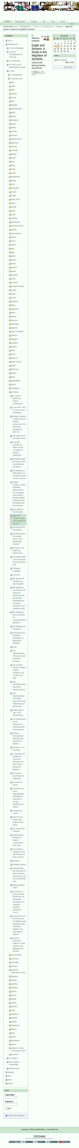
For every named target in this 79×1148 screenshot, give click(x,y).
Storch (14, 995)
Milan (13, 313)
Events (62, 21)
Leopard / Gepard (18, 286)
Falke (14, 169)
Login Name (9, 1095)
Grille (13, 214)
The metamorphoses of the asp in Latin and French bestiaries (19, 656)
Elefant (14, 154)
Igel (13, 252)
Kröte (13, 279)
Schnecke (15, 959)
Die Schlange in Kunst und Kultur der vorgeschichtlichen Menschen (19, 617)
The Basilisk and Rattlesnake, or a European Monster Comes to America (19, 474)
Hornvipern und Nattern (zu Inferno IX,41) (18, 550)
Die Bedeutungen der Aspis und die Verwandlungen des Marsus (19, 463)
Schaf (14, 384)
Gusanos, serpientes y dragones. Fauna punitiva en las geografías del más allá (19, 944)
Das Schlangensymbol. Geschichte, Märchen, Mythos (19, 685)
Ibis (13, 248)
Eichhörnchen (16, 139)
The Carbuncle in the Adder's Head (19, 437)
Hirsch (14, 237)
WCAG (27, 1142)
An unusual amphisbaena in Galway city (18, 775)
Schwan (14, 966)
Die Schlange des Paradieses (19, 627)
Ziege (14, 1044)
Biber (13, 112)
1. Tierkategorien (16, 75)
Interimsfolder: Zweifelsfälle (14, 1063)
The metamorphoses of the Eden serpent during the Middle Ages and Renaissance (19, 699)
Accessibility (63, 1)
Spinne (14, 991)
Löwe (13, 294)
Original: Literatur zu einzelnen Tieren (19, 1049)
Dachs (14, 124)
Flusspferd (15, 188)
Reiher (14, 373)
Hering (14, 229)
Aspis (15, 647)
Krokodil (14, 275)
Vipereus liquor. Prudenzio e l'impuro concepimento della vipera (18, 840)
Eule (13, 165)
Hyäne (14, 245)
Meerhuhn (15, 309)
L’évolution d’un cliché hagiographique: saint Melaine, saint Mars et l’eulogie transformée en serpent (18, 798)
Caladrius (15, 120)
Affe (13, 90)
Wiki (44, 21)
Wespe (14, 1022)
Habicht (14, 218)
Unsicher (15, 1054)
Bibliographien (20, 21)
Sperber (14, 984)
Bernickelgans (17, 109)
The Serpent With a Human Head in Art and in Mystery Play (19, 561)
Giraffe (14, 207)
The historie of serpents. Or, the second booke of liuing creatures (19, 853)
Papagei (14, 339)
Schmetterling (16, 955)
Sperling (14, 987)
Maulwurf (15, 301)
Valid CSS (52, 1142)
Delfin (14, 127)
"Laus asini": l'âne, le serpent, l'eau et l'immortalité (19, 409)
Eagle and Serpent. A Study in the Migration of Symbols (19, 519)
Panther (14, 335)
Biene (14, 116)
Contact (72, 1)
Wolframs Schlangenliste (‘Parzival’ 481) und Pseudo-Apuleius (18, 738)
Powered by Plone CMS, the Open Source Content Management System (39, 1136)
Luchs (14, 297)
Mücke (14, 316)
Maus (14, 305)
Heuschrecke (16, 233)
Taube (14, 1003)
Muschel (15, 320)
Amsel (14, 97)
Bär (13, 101)
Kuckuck (15, 282)
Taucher (14, 1006)
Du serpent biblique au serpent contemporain (18, 399)
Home (7, 21)
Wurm (14, 1037)
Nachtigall (15, 324)
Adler (13, 86)
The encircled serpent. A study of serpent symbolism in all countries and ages (19, 671)
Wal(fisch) (15, 1014)
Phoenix (14, 358)
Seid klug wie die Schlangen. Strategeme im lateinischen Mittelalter (19, 638)
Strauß (14, 999)
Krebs (14, 271)
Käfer (13, 256)
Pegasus (15, 343)
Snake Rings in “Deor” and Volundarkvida (18, 712)
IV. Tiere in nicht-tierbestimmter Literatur (17, 66)
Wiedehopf (15, 1025)
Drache (14, 131)
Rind (13, 377)
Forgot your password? (15, 1115)
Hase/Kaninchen (17, 226)
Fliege (14, 180)
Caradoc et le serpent (17, 812)
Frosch (14, 192)
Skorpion (15, 976)
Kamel (14, 260)
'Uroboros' (16, 575)
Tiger (13, 1010)
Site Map (54, 1)
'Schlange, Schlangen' (17, 569)
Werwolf (14, 1018)
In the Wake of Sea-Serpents (18, 510)
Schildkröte (16, 388)
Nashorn (15, 328)
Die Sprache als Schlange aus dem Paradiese (18, 581)
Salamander (16, 380)
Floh (13, 184)
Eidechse (15, 143)
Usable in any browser (64, 1142)
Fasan (14, 173)
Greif (13, 211)
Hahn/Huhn (16, 222)
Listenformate (14, 1068)
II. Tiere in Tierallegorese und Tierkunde (15, 54)
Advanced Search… (69, 9)
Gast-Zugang (64, 61)
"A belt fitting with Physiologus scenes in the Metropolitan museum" (19, 539)
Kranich (14, 267)
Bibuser (36, 71)
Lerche (14, 290)
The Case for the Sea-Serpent (19, 528)
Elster (14, 158)
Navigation (9, 36)
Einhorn (14, 146)
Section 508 (15, 1142)
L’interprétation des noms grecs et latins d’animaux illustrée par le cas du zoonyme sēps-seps (19, 874)
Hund (13, 241)
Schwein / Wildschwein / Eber (18, 971)
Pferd (13, 354)
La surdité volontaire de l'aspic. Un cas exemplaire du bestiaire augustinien (18, 448)
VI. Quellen (13, 1058)
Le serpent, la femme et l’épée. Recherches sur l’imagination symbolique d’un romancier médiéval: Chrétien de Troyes (19, 902)
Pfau (13, 350)
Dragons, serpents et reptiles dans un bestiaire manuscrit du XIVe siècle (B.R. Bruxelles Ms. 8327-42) (19, 424)
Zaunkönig (15, 1040)
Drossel (14, 135)
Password (9, 1101)
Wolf (13, 1033)
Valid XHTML (39, 1142)
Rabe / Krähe (16, 362)
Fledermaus (16, 177)
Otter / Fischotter (18, 331)
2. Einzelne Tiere (47, 26)
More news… (69, 67)
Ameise (14, 94)
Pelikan (14, 347)
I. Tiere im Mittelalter (16, 48)
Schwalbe (15, 962)
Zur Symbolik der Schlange (19, 830)
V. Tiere (35, 26)
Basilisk (14, 105)
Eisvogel (15, 150)
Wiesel (14, 1029)
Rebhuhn (15, 369)
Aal (13, 82)
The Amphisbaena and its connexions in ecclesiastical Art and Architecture (19, 724)
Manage (34, 21)
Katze (14, 263)
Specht (14, 980)
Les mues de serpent (17, 783)
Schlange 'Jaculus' (19, 864)
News (53, 21)
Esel (13, 162)
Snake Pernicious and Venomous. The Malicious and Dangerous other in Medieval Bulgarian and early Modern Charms (19, 925)
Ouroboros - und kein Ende (19, 748)
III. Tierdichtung (14, 61)
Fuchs (14, 195)
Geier (14, 203)
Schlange (59, 26)
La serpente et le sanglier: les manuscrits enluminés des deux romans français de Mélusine (19, 761)
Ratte (13, 365)
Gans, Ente (16, 199)
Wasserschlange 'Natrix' (19, 886)
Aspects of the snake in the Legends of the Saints (18, 821)
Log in (72, 24)
